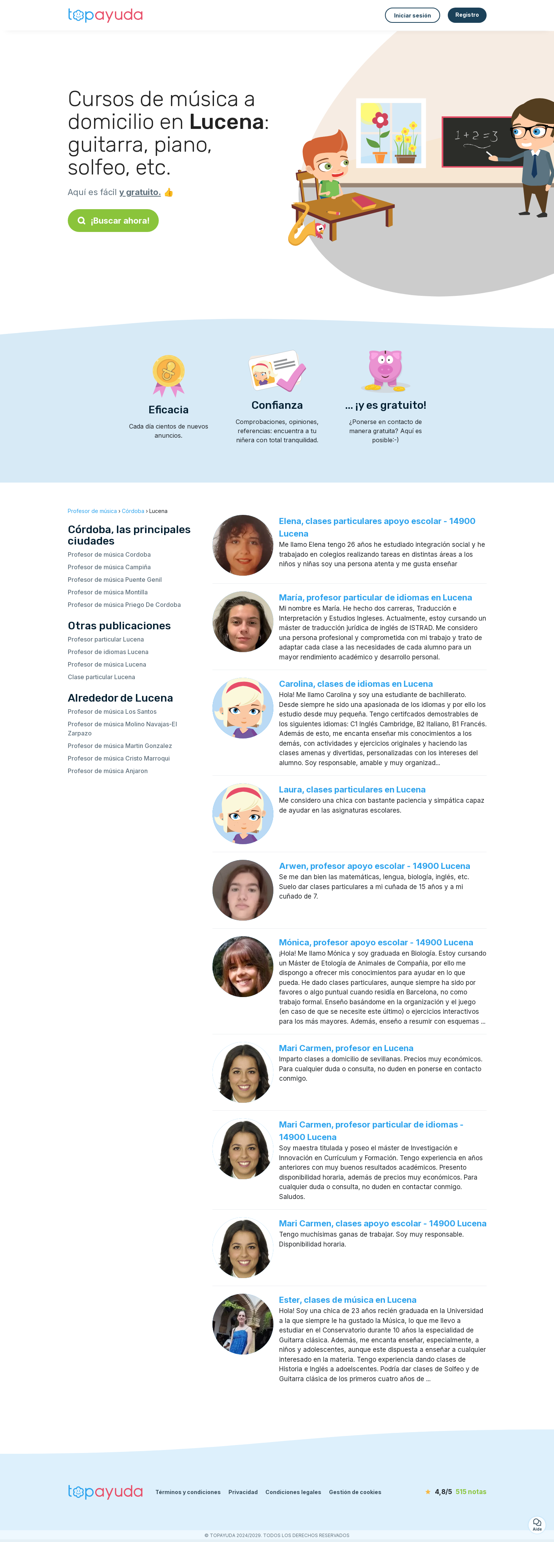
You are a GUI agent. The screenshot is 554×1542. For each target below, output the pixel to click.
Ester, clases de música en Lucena (348, 1300)
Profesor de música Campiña (109, 567)
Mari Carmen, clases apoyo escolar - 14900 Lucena (383, 1223)
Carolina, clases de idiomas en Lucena (356, 684)
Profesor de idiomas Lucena (108, 652)
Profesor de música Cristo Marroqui (119, 758)
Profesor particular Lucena (106, 639)
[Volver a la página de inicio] (106, 15)
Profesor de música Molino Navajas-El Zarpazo (122, 728)
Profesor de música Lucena (107, 664)
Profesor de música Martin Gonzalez (120, 746)
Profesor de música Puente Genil (115, 579)
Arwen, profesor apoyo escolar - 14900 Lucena (374, 866)
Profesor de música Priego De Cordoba (124, 604)
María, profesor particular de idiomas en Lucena (375, 597)
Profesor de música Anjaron (108, 771)
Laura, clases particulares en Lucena (352, 789)
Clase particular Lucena (101, 677)
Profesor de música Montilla (108, 592)
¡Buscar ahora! (113, 221)
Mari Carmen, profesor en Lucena (346, 1048)
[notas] (443, 1492)
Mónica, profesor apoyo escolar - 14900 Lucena (376, 942)
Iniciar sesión (412, 15)
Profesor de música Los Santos (112, 711)
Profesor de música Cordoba (109, 554)
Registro (467, 14)
